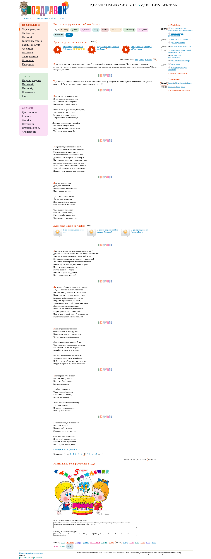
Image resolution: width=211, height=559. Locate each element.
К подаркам (28, 64)
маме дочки (142, 29)
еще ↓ (69, 35)
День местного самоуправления (175, 56)
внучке (104, 29)
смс (136, 60)
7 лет (143, 542)
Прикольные (28, 92)
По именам (28, 60)
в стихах (148, 60)
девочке (75, 29)
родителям (85, 29)
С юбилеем (28, 33)
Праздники (27, 52)
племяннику (129, 29)
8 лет (148, 542)
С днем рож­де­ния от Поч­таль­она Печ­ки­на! (107, 231)
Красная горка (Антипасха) (181, 39)
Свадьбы (26, 120)
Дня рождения (29, 112)
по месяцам (95, 542)
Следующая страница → (67, 449)
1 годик (104, 542)
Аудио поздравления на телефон (70, 42)
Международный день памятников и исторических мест (180, 29)
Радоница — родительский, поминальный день (179, 51)
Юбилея (26, 116)
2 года (111, 542)
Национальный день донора (181, 46)
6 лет (137, 542)
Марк (177, 83)
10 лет (55, 546)
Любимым (27, 48)
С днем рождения (31, 29)
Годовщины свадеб (32, 41)
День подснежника (178, 43)
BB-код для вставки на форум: (65, 532)
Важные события (31, 44)
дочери (78, 542)
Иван (178, 87)
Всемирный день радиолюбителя (175, 35)
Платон (189, 83)
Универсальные (30, 56)
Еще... (25, 96)
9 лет (154, 542)
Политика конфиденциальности (31, 553)
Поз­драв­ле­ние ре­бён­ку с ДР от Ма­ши (141, 48)
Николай (183, 83)
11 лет (62, 546)
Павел (183, 87)
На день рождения (31, 80)
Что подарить (29, 131)
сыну (63, 542)
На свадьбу (28, 37)
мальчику (64, 29)
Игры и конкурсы (31, 128)
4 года (125, 542)
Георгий (171, 83)
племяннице (116, 29)
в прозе (141, 60)
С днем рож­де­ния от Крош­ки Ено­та (139, 231)
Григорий (171, 87)
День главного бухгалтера (180, 61)
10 (96, 454)
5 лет (132, 542)
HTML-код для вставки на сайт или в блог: (70, 521)
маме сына (59, 35)
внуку (96, 29)
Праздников (28, 124)
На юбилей (28, 84)
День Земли (175, 64)
